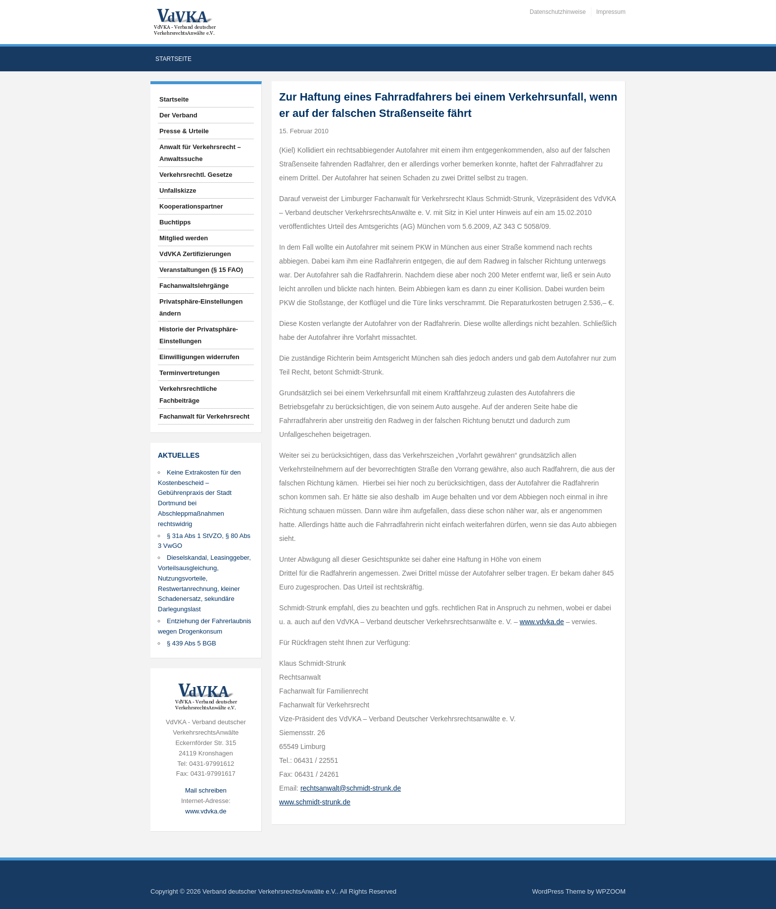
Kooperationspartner (191, 206)
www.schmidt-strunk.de (314, 802)
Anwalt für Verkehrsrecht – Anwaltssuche (200, 152)
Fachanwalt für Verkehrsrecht (204, 416)
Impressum (611, 11)
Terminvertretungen (189, 372)
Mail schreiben (206, 790)
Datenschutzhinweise (557, 11)
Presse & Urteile (184, 131)
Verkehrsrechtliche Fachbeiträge (188, 394)
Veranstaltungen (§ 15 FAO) (201, 269)
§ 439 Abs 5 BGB (191, 643)
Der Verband (178, 115)
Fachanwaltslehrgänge (194, 285)
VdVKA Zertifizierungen (195, 254)
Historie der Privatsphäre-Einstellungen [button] (198, 335)
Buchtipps (175, 222)
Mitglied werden (183, 238)
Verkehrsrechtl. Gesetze (195, 174)
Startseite (173, 58)
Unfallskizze (177, 190)
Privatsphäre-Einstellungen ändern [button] (200, 307)
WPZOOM (611, 891)
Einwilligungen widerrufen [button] (199, 357)
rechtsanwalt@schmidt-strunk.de (350, 788)
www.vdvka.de (205, 811)
